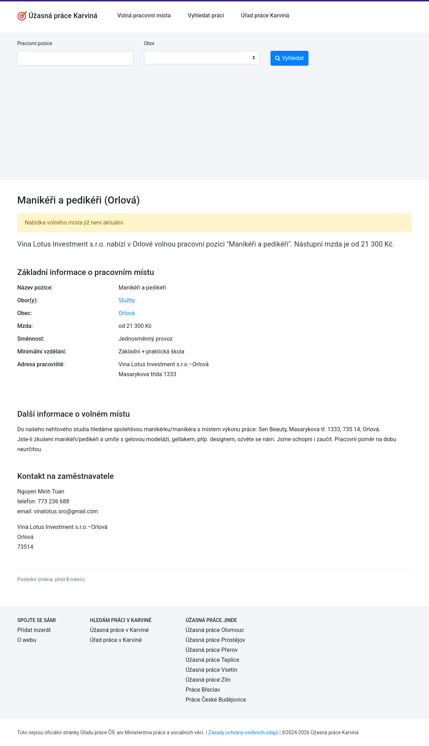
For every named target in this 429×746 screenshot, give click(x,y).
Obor (149, 43)
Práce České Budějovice (216, 699)
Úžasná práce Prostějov (215, 640)
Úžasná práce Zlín (208, 679)
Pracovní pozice (34, 43)
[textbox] (158, 57)
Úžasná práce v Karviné (119, 630)
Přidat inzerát (34, 630)
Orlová (127, 313)
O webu (26, 640)
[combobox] (202, 57)
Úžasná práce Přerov (211, 650)
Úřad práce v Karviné (116, 640)
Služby (127, 300)
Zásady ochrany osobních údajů (243, 732)
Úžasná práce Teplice (212, 659)
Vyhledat (289, 58)
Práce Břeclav (203, 689)
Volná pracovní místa (144, 15)
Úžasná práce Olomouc (215, 630)
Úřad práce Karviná (265, 15)
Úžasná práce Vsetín (211, 669)
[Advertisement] (214, 130)
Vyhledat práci (206, 15)
